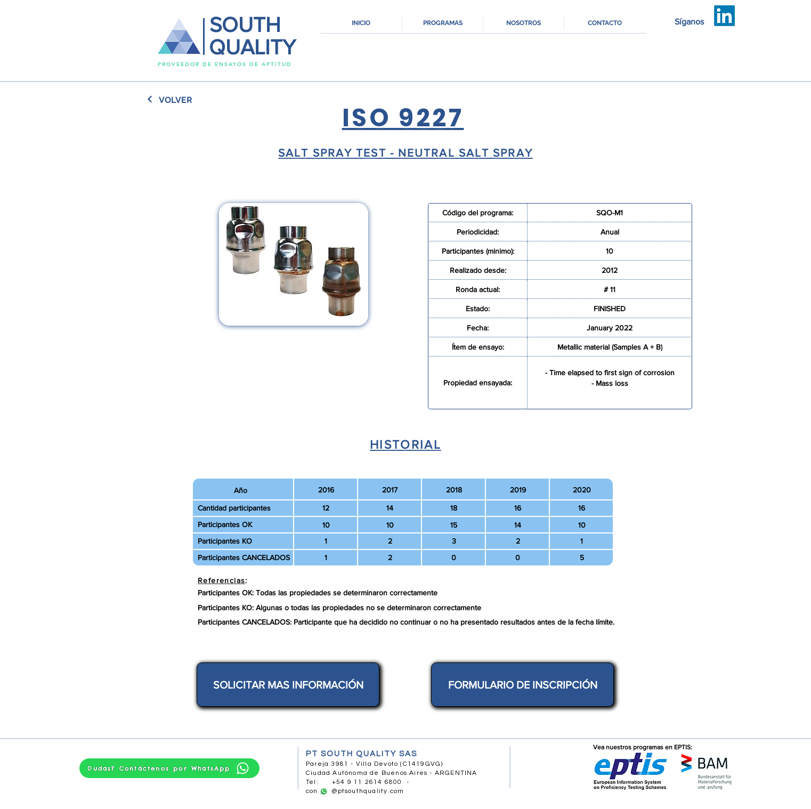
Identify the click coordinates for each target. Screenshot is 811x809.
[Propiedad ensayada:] (478, 383)
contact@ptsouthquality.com (355, 791)
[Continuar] (150, 99)
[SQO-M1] (610, 212)
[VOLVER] (175, 100)
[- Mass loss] (610, 383)
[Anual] (610, 231)
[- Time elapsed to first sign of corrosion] (610, 372)
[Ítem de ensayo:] (478, 347)
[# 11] (610, 289)
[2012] (610, 270)
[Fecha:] (478, 327)
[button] (442, 23)
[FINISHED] (610, 308)
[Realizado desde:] (478, 270)
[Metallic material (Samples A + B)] (610, 347)
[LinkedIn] (724, 15)
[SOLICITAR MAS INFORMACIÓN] (288, 684)
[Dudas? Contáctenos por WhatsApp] (169, 768)
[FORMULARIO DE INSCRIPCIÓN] (522, 684)
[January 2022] (610, 327)
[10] (610, 251)
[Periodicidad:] (478, 231)
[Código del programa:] (478, 212)
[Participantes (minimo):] (478, 251)
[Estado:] (478, 308)
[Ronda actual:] (478, 289)
